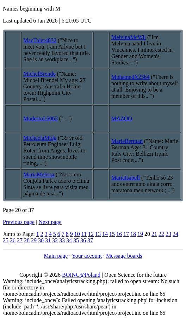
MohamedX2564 (130, 77)
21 (154, 234)
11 (84, 234)
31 (48, 240)
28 (27, 240)
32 (55, 240)
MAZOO (121, 118)
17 (126, 234)
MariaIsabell (125, 178)
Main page (56, 256)
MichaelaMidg (39, 138)
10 (77, 234)
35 (76, 240)
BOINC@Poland (81, 275)
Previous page (19, 222)
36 (83, 240)
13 (98, 234)
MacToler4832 (39, 40)
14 (105, 234)
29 (34, 240)
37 (90, 240)
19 (140, 234)
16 (119, 234)
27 (20, 240)
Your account (87, 256)
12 (91, 234)
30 (41, 240)
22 (161, 234)
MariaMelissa (38, 174)
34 (69, 240)
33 (62, 240)
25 (5, 240)
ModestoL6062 (40, 118)
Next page (49, 222)
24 (175, 234)
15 (112, 234)
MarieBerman (127, 141)
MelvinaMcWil (128, 37)
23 (168, 234)
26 (13, 240)
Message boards (124, 256)
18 (133, 234)
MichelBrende (39, 74)
